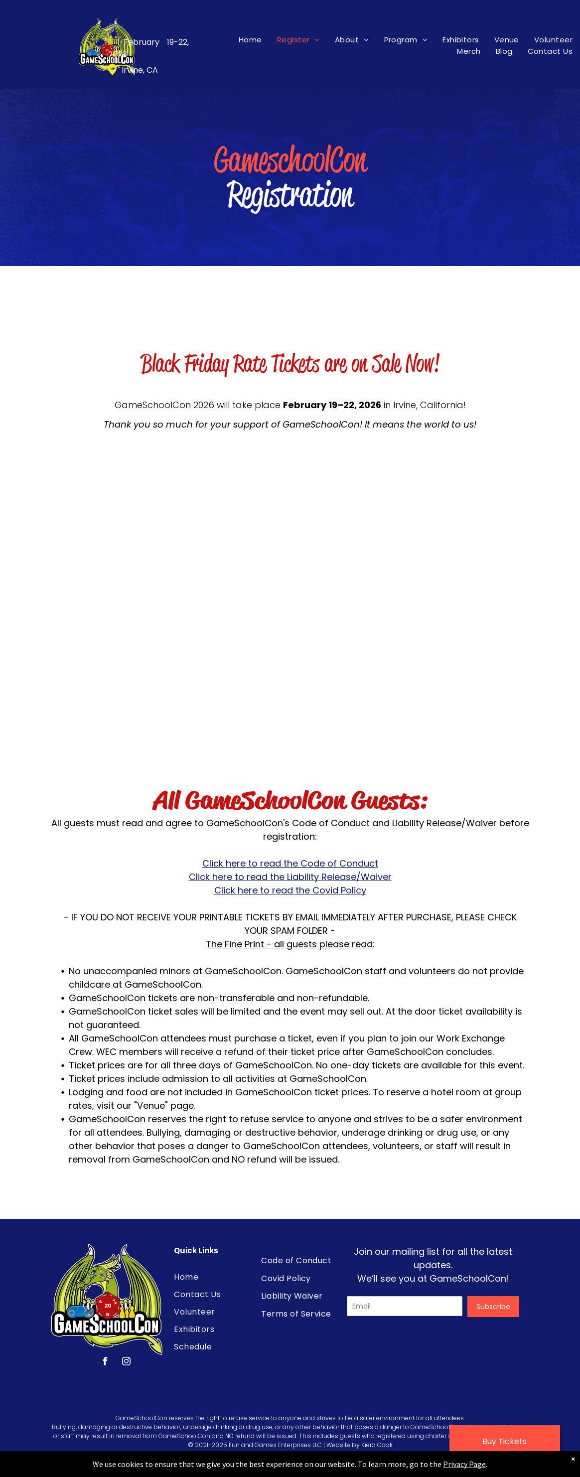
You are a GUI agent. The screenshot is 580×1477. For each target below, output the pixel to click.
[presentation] (422, 1346)
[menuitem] (250, 39)
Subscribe (493, 1307)
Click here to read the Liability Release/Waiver (290, 877)
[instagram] (126, 1362)
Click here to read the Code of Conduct (290, 863)
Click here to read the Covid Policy (290, 890)
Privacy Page (464, 1464)
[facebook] (104, 1362)
